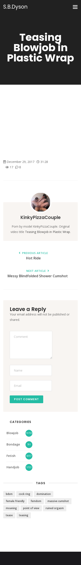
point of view (31, 508)
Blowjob (12, 433)
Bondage (13, 444)
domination (44, 494)
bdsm (9, 494)
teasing (23, 515)
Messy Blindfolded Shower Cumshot (38, 273)
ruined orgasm (55, 508)
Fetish (11, 456)
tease (9, 515)
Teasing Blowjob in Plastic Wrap (47, 232)
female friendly (15, 501)
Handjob (12, 467)
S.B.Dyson (15, 6)
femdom (36, 501)
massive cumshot (58, 501)
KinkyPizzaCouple (41, 217)
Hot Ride (33, 256)
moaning (11, 508)
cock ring (24, 494)
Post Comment (26, 399)
